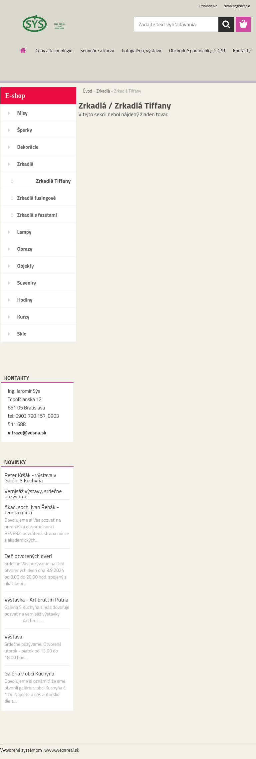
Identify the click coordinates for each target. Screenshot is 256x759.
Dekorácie (28, 147)
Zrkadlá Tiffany (53, 181)
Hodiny (25, 300)
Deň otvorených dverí (28, 556)
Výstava (13, 636)
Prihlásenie (208, 6)
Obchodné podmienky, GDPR (197, 50)
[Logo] (46, 24)
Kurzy (23, 317)
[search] (226, 24)
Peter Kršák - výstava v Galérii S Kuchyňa (30, 477)
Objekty (25, 266)
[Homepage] (23, 50)
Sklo (22, 334)
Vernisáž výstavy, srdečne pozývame (33, 493)
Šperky (24, 130)
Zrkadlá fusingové (36, 198)
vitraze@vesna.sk (27, 432)
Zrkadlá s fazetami (37, 215)
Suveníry (26, 283)
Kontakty (242, 50)
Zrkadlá (25, 164)
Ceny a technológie (54, 50)
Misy (22, 113)
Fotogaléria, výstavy (141, 50)
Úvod (87, 91)
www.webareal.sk (61, 749)
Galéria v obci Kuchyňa (30, 673)
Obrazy (25, 249)
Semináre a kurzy (97, 50)
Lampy (24, 232)
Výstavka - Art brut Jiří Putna (37, 600)
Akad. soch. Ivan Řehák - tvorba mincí (32, 509)
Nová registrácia (236, 6)
